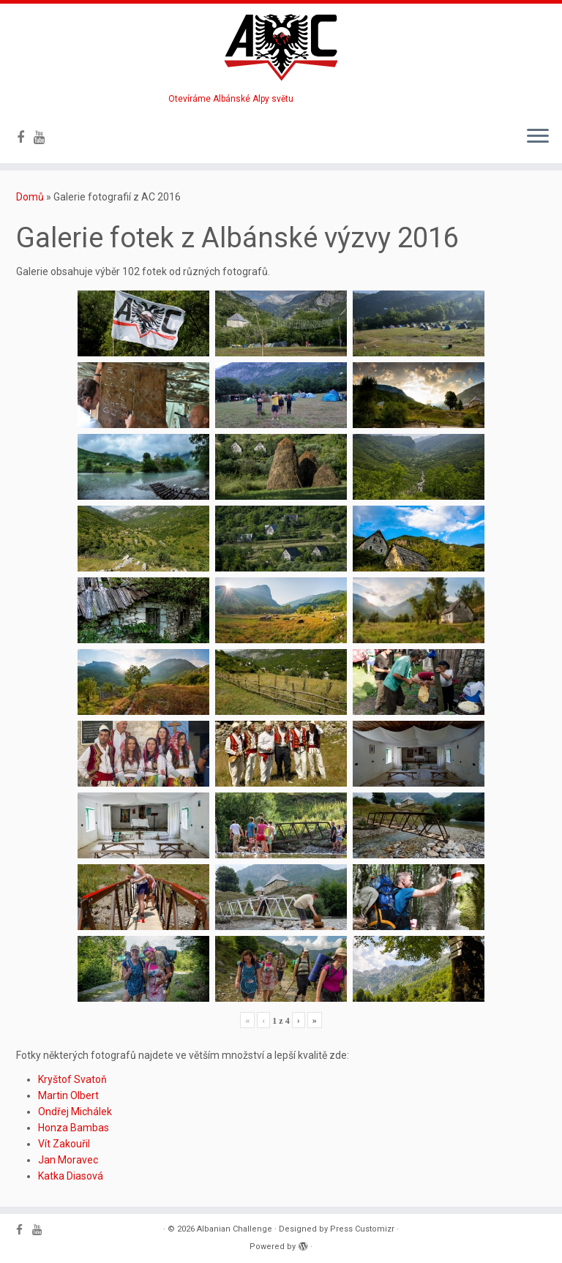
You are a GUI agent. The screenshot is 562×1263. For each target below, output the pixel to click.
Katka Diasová (70, 1176)
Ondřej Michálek (75, 1111)
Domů (30, 197)
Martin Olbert (68, 1095)
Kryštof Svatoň (72, 1079)
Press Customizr (362, 1229)
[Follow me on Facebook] (25, 137)
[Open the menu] (538, 137)
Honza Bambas (73, 1127)
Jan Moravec (68, 1160)
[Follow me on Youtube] (44, 137)
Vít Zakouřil (64, 1144)
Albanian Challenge (234, 1229)
